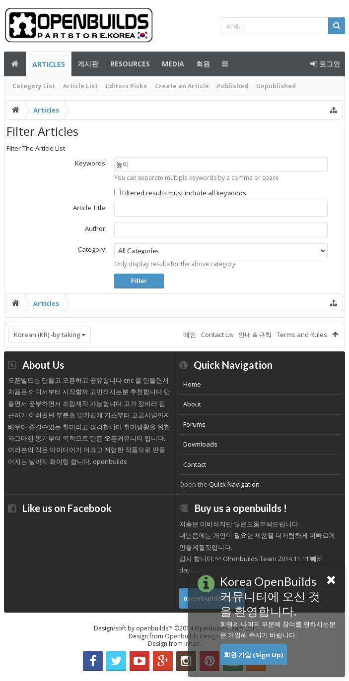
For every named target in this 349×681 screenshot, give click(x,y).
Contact (194, 464)
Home (192, 384)
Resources (130, 63)
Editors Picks (126, 86)
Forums (194, 424)
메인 (15, 64)
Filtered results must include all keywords (180, 192)
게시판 (87, 63)
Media (173, 63)
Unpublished (276, 86)
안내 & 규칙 (255, 334)
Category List (33, 86)
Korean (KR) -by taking (47, 334)
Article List (80, 86)
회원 (203, 63)
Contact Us (217, 334)
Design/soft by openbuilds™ (175, 628)
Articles (48, 64)
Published (232, 86)
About (192, 403)
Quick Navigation (234, 484)
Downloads (200, 444)
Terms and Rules (302, 334)
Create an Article (182, 86)
